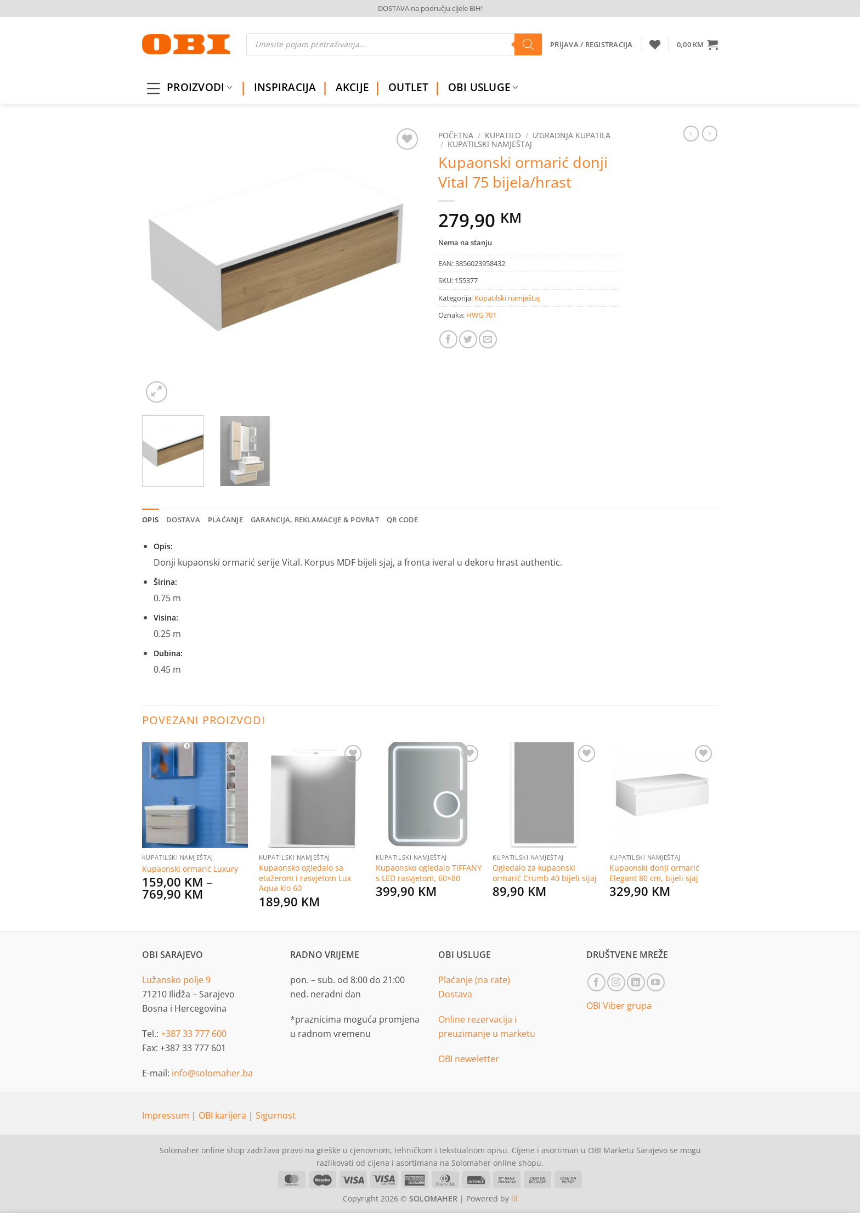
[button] (697, 44)
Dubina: (168, 653)
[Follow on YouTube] (656, 982)
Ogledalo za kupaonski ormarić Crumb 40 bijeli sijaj (545, 873)
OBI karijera (223, 1115)
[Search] (528, 44)
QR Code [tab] (402, 519)
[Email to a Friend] (488, 339)
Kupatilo (503, 135)
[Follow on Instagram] (616, 982)
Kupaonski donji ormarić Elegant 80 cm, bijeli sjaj (654, 873)
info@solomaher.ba (212, 1073)
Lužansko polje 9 (176, 980)
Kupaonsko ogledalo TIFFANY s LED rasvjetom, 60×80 (429, 873)
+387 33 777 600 (194, 1034)
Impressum (166, 1115)
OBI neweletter (468, 1059)
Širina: (165, 582)
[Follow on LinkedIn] (636, 982)
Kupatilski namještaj (490, 144)
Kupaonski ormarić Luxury (190, 869)
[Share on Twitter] (468, 339)
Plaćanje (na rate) (474, 980)
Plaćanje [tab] (225, 519)
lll (514, 1198)
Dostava (455, 994)
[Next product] (691, 133)
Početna (455, 135)
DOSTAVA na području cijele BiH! (430, 8)
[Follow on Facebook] (596, 982)
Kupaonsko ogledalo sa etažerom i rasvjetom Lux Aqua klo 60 (305, 878)
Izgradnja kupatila (571, 135)
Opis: (163, 546)
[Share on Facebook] (448, 339)
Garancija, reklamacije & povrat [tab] (315, 519)
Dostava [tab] (183, 519)
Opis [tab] (150, 519)
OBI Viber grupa (619, 1006)
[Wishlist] (654, 44)
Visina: (166, 617)
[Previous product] (709, 133)
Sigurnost (276, 1115)
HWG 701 (481, 315)
